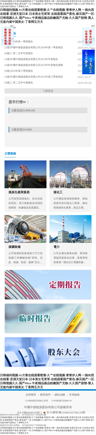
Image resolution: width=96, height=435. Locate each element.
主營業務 (11, 154)
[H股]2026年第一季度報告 (21, 41)
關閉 (12, 26)
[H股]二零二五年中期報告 (21, 82)
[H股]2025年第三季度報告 (21, 71)
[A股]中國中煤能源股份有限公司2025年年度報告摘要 (37, 65)
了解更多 (48, 91)
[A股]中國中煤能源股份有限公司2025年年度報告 (36, 59)
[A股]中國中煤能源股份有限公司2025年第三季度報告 (37, 77)
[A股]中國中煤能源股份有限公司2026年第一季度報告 (37, 47)
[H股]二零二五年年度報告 (21, 53)
